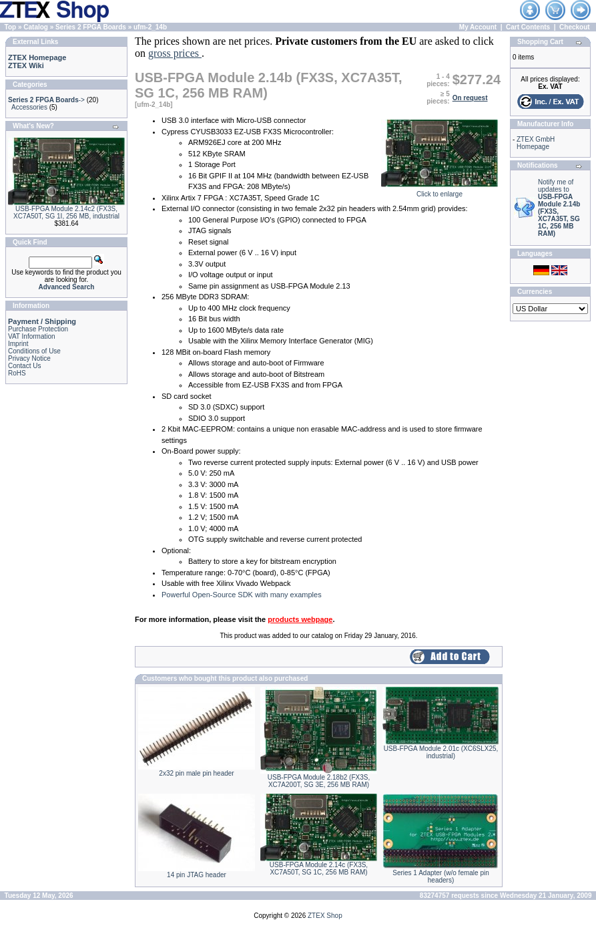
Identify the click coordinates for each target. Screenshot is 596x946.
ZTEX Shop (325, 915)
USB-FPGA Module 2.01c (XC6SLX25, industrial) (441, 752)
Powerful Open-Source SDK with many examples (242, 595)
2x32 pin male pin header (196, 773)
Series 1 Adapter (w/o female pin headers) (440, 876)
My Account (478, 27)
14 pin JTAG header (196, 875)
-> (46, 100)
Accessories (29, 107)
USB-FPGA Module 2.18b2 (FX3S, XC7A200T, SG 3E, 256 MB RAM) (319, 781)
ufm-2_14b (150, 27)
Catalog (35, 27)
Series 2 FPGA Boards (90, 27)
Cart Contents (528, 27)
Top (11, 27)
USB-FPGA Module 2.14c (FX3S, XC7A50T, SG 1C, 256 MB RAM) (319, 868)
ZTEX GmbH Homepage (536, 143)
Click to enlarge (439, 191)
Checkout (574, 27)
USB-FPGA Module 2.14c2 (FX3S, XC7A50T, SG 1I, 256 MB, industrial (66, 212)
